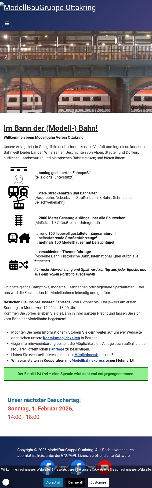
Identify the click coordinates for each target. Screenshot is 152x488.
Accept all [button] (53, 482)
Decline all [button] (75, 482)
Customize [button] (98, 482)
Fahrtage (56, 349)
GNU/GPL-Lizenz (75, 455)
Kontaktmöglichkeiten (61, 338)
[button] (5, 482)
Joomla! (24, 455)
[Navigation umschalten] (7, 23)
